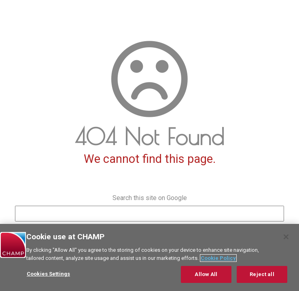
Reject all (262, 274)
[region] (149, 257)
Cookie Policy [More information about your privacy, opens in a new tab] (218, 258)
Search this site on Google (149, 198)
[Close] (286, 237)
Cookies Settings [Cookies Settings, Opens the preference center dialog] (48, 274)
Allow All (206, 274)
